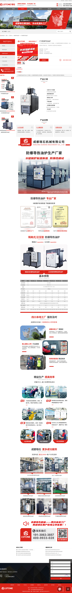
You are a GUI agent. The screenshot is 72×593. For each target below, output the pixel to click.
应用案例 (31, 8)
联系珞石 (70, 0)
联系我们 (67, 8)
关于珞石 (58, 8)
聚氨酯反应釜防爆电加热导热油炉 (23, 551)
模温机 (13, 8)
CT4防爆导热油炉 (24, 35)
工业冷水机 (4, 61)
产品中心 (22, 8)
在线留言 (66, 0)
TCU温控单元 (5, 64)
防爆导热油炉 (16, 35)
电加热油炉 (4, 49)
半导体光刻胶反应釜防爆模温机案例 (24, 553)
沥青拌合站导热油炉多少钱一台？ (53, 553)
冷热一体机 (4, 57)
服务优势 (49, 8)
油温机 (9, 31)
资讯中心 (40, 8)
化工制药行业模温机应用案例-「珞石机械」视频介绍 (27, 549)
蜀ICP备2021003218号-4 (44, 591)
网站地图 (62, 0)
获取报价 (44, 60)
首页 (6, 35)
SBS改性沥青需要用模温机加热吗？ (53, 549)
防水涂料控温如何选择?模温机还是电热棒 (54, 551)
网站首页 (4, 8)
